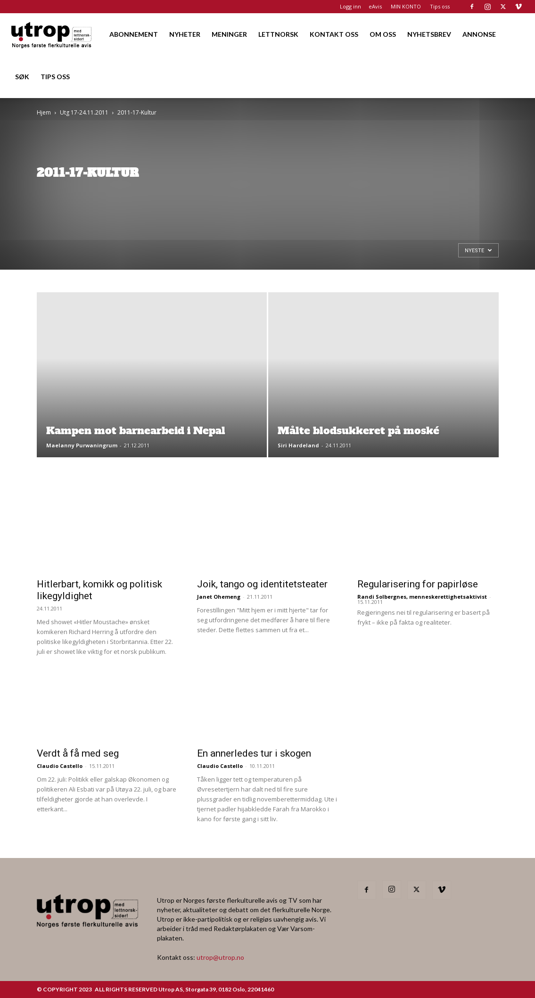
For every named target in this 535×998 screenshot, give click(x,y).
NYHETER (184, 34)
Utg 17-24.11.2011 (84, 112)
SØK (22, 77)
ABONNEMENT (133, 34)
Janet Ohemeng (218, 596)
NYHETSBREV (429, 34)
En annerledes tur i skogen (254, 753)
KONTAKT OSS (334, 34)
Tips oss (440, 6)
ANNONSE (479, 34)
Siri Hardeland (298, 445)
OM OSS (383, 34)
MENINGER (229, 34)
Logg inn (350, 6)
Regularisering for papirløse (417, 584)
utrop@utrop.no (220, 957)
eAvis (375, 6)
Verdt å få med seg (78, 753)
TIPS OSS (55, 77)
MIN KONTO (406, 6)
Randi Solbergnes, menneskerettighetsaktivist (422, 596)
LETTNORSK (278, 34)
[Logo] (51, 34)
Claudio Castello (59, 765)
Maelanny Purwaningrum (81, 445)
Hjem (44, 112)
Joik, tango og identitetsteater (262, 584)
